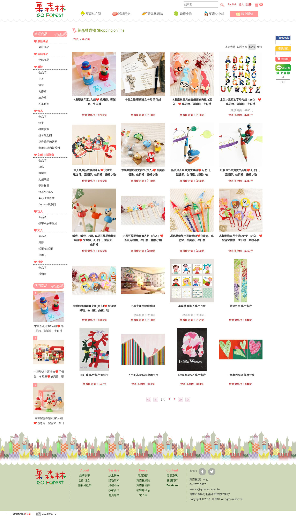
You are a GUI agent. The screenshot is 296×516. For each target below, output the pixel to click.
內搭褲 (42, 91)
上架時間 (230, 46)
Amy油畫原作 (46, 198)
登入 (241, 4)
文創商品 (43, 179)
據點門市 (172, 480)
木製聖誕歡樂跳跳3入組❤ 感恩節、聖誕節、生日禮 (49, 423)
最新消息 (143, 475)
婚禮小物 (182, 14)
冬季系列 (43, 103)
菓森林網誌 (152, 14)
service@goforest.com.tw (205, 489)
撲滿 (41, 166)
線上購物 (244, 14)
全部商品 (43, 59)
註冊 (249, 4)
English (232, 4)
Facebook (172, 485)
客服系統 (172, 475)
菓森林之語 (90, 14)
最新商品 (43, 47)
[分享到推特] (211, 471)
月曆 (41, 242)
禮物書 (42, 273)
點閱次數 (242, 46)
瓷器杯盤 (43, 185)
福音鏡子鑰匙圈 (47, 141)
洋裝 (41, 85)
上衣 (41, 78)
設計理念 (121, 14)
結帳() (283, 59)
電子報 (143, 495)
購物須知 (114, 480)
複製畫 (42, 173)
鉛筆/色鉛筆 (45, 248)
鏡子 (41, 122)
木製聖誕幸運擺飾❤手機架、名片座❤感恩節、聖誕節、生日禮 (49, 376)
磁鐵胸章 (43, 129)
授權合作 (114, 490)
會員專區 (114, 495)
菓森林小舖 (213, 14)
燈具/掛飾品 (45, 191)
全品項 (42, 72)
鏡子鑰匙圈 (45, 135)
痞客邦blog (143, 490)
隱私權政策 (84, 485)
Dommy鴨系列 (47, 204)
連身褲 (42, 97)
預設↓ (252, 46)
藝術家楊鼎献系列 (49, 147)
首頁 (76, 39)
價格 (259, 46)
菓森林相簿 (143, 485)
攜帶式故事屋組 (47, 223)
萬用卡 (42, 254)
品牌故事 (84, 475)
